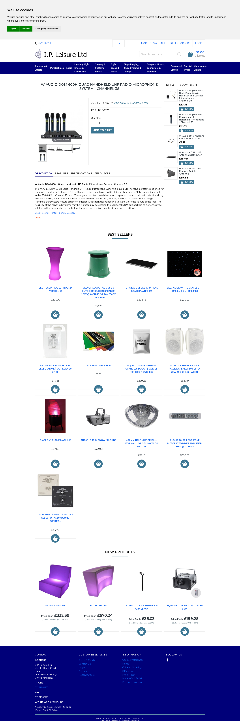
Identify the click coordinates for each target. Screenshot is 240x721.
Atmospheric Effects (41, 68)
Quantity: (96, 118)
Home (118, 43)
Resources (102, 173)
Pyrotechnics (57, 68)
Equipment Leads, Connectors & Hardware (156, 68)
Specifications (81, 173)
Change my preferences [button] (47, 28)
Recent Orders (180, 43)
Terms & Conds (87, 660)
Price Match (128, 674)
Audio (69, 68)
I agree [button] (13, 28)
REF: (94, 110)
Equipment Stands (176, 68)
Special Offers (187, 68)
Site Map (83, 671)
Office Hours (129, 671)
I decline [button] (26, 28)
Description (44, 173)
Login (199, 43)
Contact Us (85, 664)
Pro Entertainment (132, 682)
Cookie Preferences (132, 660)
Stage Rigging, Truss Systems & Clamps (132, 68)
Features (61, 173)
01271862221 (41, 687)
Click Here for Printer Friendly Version (55, 213)
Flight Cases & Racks (115, 68)
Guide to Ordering (132, 667)
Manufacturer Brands (200, 68)
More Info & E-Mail (153, 43)
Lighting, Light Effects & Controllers (81, 68)
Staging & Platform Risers (100, 68)
